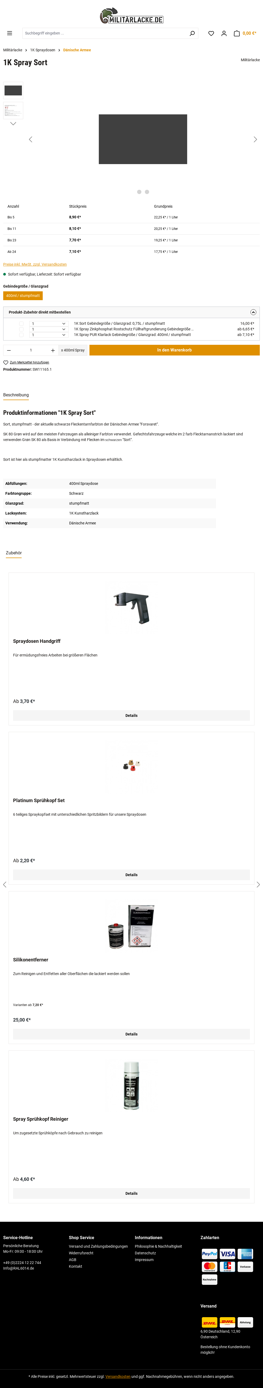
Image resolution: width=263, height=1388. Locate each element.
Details (131, 715)
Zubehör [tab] (14, 552)
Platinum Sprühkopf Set (39, 800)
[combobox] (104, 33)
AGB (72, 1260)
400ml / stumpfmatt (23, 295)
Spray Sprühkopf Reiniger (40, 1119)
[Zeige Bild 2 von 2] (147, 192)
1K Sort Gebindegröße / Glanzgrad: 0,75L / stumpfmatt (119, 323)
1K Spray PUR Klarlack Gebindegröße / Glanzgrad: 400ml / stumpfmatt (132, 334)
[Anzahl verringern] (8, 350)
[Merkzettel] (211, 33)
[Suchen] (192, 33)
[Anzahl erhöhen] (53, 350)
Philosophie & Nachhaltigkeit (158, 1246)
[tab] (16, 395)
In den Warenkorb (174, 350)
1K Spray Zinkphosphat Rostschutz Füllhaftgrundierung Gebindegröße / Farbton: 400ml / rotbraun (134, 329)
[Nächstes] (256, 139)
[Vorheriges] (30, 139)
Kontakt (75, 1266)
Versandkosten (118, 1376)
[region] (131, 139)
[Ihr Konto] (224, 33)
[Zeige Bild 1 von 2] (139, 192)
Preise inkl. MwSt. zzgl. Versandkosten (35, 264)
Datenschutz (145, 1253)
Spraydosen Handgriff (36, 641)
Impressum (144, 1260)
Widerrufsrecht (81, 1253)
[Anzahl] (31, 350)
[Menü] (9, 33)
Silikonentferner (30, 959)
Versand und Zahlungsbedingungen (98, 1246)
